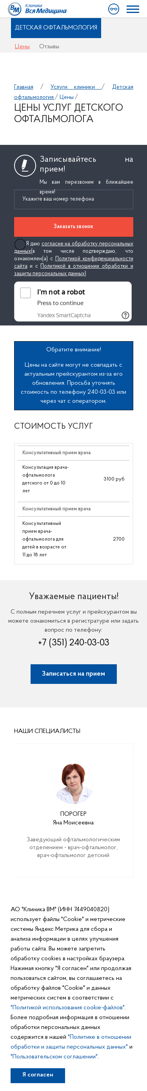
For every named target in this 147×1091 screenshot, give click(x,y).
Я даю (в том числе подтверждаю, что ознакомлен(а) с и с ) (73, 259)
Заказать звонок (73, 227)
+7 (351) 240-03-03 (73, 643)
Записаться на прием (73, 674)
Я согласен (37, 1075)
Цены (22, 47)
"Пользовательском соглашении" (54, 1057)
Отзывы (49, 47)
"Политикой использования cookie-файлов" (68, 1008)
